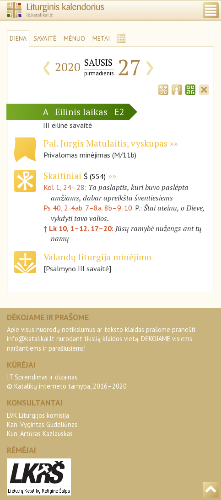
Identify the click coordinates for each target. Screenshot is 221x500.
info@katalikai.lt (30, 338)
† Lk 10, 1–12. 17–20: (79, 228)
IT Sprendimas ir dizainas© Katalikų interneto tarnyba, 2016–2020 (67, 381)
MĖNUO (74, 38)
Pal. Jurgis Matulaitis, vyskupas (105, 143)
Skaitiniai (74, 175)
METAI (101, 38)
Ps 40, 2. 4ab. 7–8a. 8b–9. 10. (88, 207)
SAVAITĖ (45, 38)
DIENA (18, 38)
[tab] (163, 89)
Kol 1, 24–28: (65, 187)
